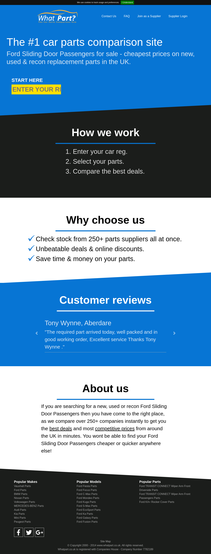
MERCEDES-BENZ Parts (29, 505)
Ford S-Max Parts (87, 505)
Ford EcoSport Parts (89, 509)
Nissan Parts (21, 498)
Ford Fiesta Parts (87, 486)
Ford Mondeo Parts (88, 498)
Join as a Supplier (149, 16)
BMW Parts (20, 494)
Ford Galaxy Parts (87, 517)
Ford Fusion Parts (87, 521)
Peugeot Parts (22, 521)
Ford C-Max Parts (87, 494)
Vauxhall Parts (22, 486)
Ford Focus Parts (87, 490)
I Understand (127, 2)
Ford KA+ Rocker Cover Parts (156, 502)
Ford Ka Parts (85, 513)
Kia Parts (19, 513)
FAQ (127, 16)
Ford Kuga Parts (86, 502)
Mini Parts (20, 517)
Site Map (105, 541)
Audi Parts (20, 509)
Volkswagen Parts (24, 502)
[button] (36, 333)
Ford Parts (20, 490)
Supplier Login (177, 16)
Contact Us (109, 16)
